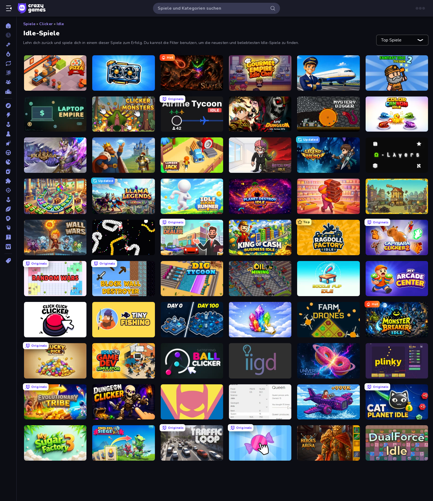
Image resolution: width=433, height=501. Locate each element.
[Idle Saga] (55, 155)
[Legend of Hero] (328, 155)
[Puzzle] (8, 181)
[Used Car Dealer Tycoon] (192, 237)
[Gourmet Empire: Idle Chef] (260, 73)
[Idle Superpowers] (192, 402)
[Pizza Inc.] (55, 73)
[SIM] (8, 199)
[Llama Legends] (123, 196)
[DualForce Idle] (397, 443)
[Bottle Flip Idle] (328, 278)
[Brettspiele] (8, 134)
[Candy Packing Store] (328, 196)
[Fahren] (8, 152)
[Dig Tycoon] (192, 278)
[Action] (8, 115)
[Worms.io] (123, 237)
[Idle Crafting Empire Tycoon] (123, 155)
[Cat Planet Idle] (397, 402)
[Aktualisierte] (8, 63)
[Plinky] (397, 361)
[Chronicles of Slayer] (192, 73)
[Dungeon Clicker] (123, 402)
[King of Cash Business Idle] (260, 237)
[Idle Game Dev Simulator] (123, 361)
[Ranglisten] (8, 91)
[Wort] (8, 246)
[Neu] (8, 44)
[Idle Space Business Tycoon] (192, 319)
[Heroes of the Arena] (328, 443)
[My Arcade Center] (397, 278)
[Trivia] (8, 237)
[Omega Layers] (397, 155)
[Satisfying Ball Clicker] (192, 361)
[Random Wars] (55, 278)
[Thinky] (8, 228)
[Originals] (8, 72)
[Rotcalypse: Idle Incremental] (260, 155)
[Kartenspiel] (8, 171)
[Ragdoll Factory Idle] (328, 237)
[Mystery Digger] (328, 114)
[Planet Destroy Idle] (260, 196)
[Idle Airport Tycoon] (328, 73)
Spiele (29, 24)
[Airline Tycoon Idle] (192, 114)
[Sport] (8, 209)
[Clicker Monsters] (123, 114)
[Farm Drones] (328, 319)
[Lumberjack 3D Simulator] (192, 155)
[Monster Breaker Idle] (397, 319)
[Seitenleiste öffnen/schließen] (8, 8)
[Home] (8, 25)
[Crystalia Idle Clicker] (260, 319)
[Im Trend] (8, 54)
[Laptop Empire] (55, 114)
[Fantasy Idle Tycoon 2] (397, 73)
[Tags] (8, 260)
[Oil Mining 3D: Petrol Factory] (260, 278)
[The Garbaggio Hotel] (397, 196)
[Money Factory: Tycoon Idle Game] (55, 196)
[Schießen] (8, 190)
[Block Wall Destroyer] (123, 278)
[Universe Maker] (328, 361)
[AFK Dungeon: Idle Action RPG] (260, 114)
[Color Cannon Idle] (397, 114)
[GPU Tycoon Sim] (123, 73)
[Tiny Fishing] (123, 319)
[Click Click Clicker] (55, 319)
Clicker (46, 24)
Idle (60, 24)
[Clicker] (8, 143)
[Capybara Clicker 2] (397, 237)
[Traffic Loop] (192, 443)
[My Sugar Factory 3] (55, 443)
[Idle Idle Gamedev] (260, 361)
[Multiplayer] (8, 82)
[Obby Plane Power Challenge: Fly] (328, 402)
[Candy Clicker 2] (260, 443)
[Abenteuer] (8, 105)
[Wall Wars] (55, 237)
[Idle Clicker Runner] (192, 196)
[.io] (8, 162)
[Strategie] (8, 218)
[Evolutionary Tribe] (55, 402)
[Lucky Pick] (55, 361)
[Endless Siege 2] (123, 443)
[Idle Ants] (260, 402)
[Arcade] (8, 124)
